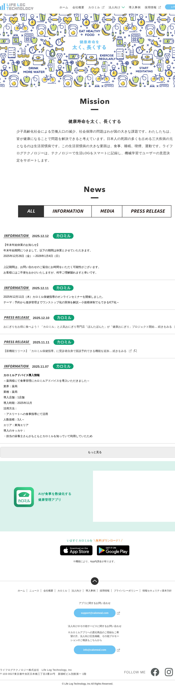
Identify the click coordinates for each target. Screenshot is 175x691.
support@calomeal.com (94, 613)
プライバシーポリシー (126, 590)
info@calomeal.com (94, 649)
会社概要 (78, 7)
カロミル (94, 7)
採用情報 (151, 7)
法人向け (114, 7)
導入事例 (135, 7)
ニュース (34, 590)
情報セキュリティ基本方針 (157, 590)
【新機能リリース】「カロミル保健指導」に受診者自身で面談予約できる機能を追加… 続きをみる (65, 350)
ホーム (63, 7)
